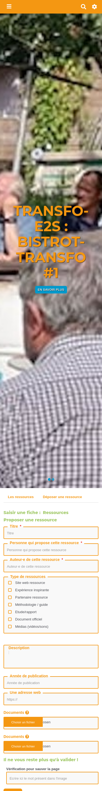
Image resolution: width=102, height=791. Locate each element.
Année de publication (29, 679)
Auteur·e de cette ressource (37, 560)
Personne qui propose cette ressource (46, 543)
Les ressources (21, 497)
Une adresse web (25, 696)
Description (19, 648)
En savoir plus (51, 289)
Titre (16, 526)
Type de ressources (27, 576)
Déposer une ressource (62, 497)
